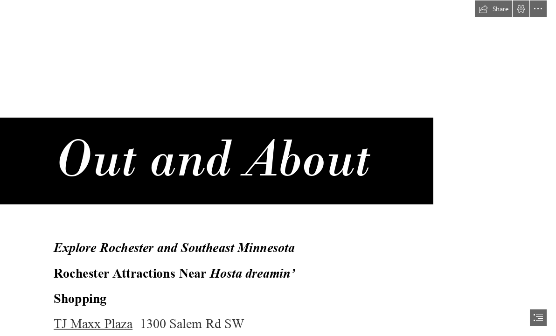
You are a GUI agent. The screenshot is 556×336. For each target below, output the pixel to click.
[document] (278, 168)
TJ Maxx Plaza (93, 324)
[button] (493, 8)
